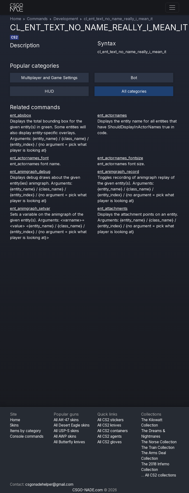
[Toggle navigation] (172, 7)
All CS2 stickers (110, 420)
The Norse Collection (159, 442)
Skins (14, 425)
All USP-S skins (66, 430)
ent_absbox (20, 115)
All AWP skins (65, 436)
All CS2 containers (112, 430)
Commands (37, 18)
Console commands (26, 436)
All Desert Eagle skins (72, 425)
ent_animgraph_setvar (30, 208)
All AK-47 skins (66, 420)
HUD (49, 91)
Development (65, 18)
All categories (133, 91)
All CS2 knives (109, 425)
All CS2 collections (160, 475)
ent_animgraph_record (118, 171)
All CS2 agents (109, 436)
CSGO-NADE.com (87, 490)
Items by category (25, 430)
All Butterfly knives (69, 442)
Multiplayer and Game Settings (49, 77)
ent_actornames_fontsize (120, 158)
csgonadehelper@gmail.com (49, 484)
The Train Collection (157, 447)
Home (15, 18)
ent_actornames (112, 115)
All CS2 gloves (109, 442)
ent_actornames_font (29, 158)
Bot (134, 77)
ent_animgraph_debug (30, 171)
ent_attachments (112, 208)
